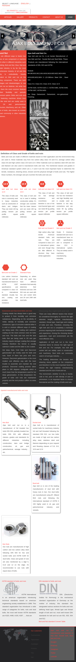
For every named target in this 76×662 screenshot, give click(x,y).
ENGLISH (25, 4)
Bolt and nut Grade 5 (64, 228)
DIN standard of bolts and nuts (50, 581)
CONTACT (46, 17)
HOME (70, 17)
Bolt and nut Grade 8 (46, 228)
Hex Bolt (6, 422)
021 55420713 (12, 11)
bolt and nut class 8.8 (46, 189)
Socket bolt (37, 422)
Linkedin (54, 656)
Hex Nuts (6, 544)
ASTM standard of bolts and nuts (14, 581)
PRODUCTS (33, 17)
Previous (2, 36)
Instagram (54, 649)
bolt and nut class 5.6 (64, 189)
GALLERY (20, 17)
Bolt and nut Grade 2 (9, 272)
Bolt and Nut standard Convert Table (52, 621)
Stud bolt (36, 483)
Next (73, 36)
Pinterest (54, 646)
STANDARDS (68, 22)
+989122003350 (21, 12)
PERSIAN (6, 6)
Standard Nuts (25, 272)
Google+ (54, 642)
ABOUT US (59, 17)
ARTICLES (8, 17)
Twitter (53, 653)
